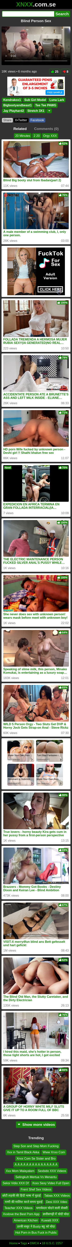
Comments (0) (46, 129)
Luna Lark (56, 100)
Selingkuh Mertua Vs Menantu (35, 1177)
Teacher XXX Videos (18, 1208)
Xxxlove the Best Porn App (21, 1214)
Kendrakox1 (12, 100)
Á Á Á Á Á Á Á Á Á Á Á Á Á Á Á (36, 1164)
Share (7, 120)
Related (20, 129)
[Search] (28, 14)
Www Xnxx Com (54, 1152)
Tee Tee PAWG (45, 105)
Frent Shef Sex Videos (36, 1189)
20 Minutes (22, 135)
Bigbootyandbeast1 (17, 105)
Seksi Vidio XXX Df (16, 1183)
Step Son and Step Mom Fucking (36, 1146)
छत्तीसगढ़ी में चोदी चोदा (56, 1214)
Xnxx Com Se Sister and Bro (36, 1158)
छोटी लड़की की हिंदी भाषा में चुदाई (21, 1195)
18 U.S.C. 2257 (52, 1243)
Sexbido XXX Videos (52, 1170)
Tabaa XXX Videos (57, 1195)
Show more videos (36, 1125)
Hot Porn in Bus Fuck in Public (36, 1232)
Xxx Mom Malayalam (20, 1170)
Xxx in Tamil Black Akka (23, 1152)
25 (54, 71)
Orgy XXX (50, 135)
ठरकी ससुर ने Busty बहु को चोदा (36, 1226)
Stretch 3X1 (35, 110)
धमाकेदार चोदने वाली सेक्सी (52, 1208)
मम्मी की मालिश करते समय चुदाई (23, 1201)
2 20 (37, 135)
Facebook (37, 120)
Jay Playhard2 (13, 110)
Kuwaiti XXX (49, 1220)
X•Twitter (21, 120)
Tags (23, 1243)
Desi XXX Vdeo (56, 1201)
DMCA (34, 1243)
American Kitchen (26, 1220)
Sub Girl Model (35, 100)
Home (13, 1243)
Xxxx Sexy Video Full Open (51, 1183)
